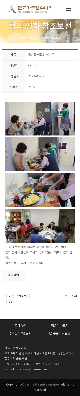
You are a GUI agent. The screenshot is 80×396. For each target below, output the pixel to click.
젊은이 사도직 (59, 326)
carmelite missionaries (42, 384)
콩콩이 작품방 (59, 333)
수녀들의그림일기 (20, 333)
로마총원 (20, 326)
